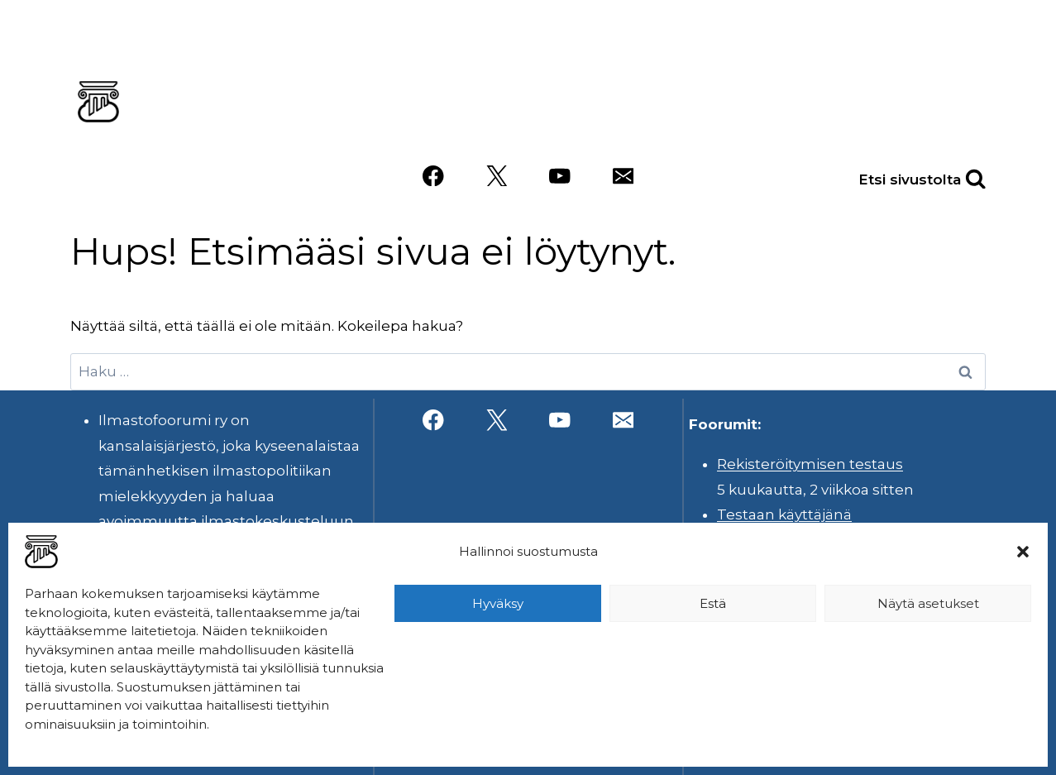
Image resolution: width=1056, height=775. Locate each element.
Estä (713, 603)
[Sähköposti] (623, 176)
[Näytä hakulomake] (957, 176)
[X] (496, 176)
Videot (739, 126)
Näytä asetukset (928, 603)
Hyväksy (497, 603)
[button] (1023, 551)
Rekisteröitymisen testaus (810, 464)
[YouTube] (559, 176)
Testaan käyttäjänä (784, 514)
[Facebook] (433, 176)
